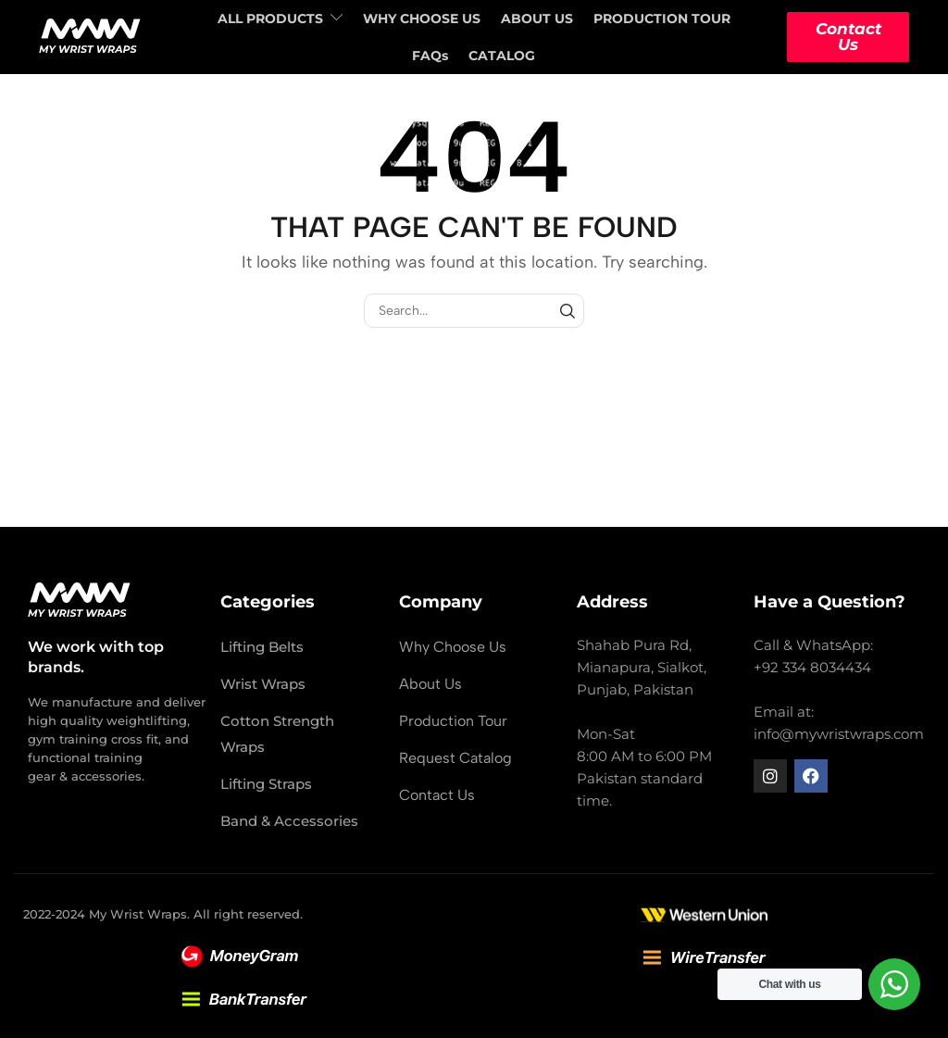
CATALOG (501, 55)
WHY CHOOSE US (421, 18)
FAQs (430, 55)
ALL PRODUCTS (280, 18)
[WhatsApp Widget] (894, 984)
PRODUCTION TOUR (661, 18)
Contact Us (848, 36)
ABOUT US (537, 18)
